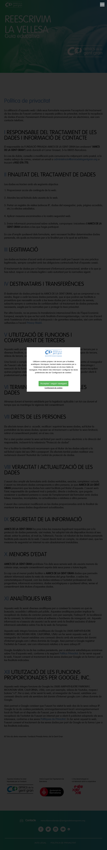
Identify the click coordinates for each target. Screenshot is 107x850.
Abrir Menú (102, 4)
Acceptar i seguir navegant (53, 366)
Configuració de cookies (53, 370)
